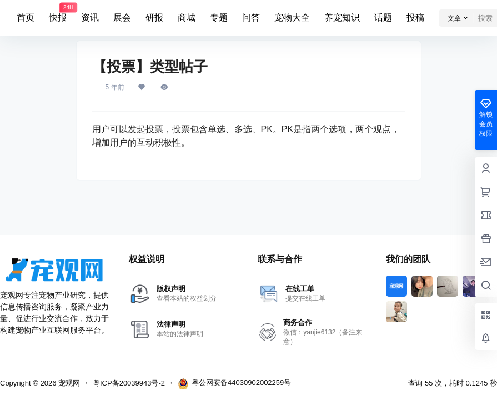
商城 (186, 17)
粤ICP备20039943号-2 (129, 383)
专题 (219, 17)
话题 (383, 17)
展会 (122, 17)
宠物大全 (292, 17)
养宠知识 (342, 17)
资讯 (90, 17)
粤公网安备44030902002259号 (234, 383)
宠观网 (68, 383)
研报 (154, 17)
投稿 (415, 17)
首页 (25, 17)
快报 (58, 13)
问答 (251, 17)
